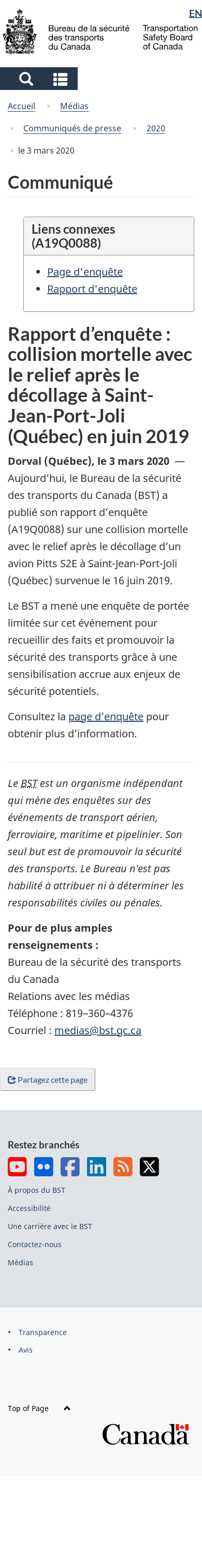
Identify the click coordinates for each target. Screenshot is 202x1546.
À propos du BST (36, 1190)
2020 (156, 128)
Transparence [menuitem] (43, 1332)
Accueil (21, 106)
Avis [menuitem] (26, 1350)
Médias (74, 106)
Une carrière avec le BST (50, 1226)
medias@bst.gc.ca (97, 1030)
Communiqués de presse (72, 128)
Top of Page (39, 1408)
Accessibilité (29, 1208)
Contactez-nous (35, 1244)
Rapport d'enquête (92, 289)
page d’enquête (105, 716)
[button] (40, 78)
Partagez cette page (50, 1079)
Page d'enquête (85, 272)
